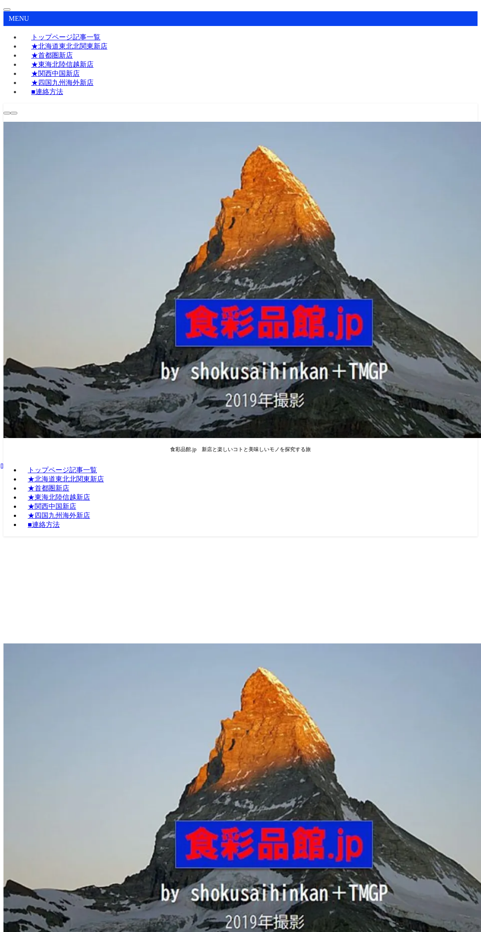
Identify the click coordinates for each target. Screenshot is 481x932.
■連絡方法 (47, 91)
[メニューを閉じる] (6, 9)
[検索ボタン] (6, 113)
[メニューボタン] (13, 113)
